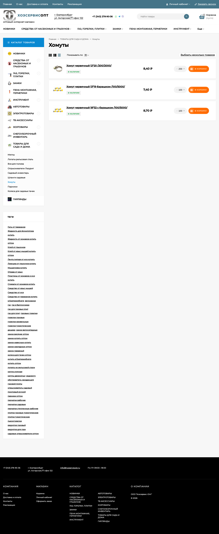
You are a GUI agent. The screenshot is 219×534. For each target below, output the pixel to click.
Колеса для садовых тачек (21, 191)
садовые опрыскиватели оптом (23, 433)
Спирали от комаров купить (21, 284)
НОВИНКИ (75, 493)
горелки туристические (19, 326)
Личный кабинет (44, 497)
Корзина (40, 493)
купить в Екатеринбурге (19, 359)
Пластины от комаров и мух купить (21, 278)
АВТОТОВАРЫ (105, 493)
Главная (7, 4)
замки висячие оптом (18, 334)
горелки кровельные (18, 321)
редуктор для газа (17, 429)
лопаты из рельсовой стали (21, 367)
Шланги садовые (16, 177)
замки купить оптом (17, 338)
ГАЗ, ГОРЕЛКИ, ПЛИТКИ (81, 506)
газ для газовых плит (18, 309)
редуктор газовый (17, 425)
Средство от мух (16, 292)
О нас (19, 4)
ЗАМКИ (73, 510)
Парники (12, 186)
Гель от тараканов (16, 227)
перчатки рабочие (17, 400)
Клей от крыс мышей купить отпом (22, 253)
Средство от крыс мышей (20, 288)
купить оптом (14, 363)
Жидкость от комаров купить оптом (22, 241)
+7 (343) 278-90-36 (102, 16)
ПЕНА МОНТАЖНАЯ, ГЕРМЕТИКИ (80, 514)
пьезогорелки (15, 421)
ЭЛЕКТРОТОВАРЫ (107, 497)
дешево (11, 330)
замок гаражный (16, 351)
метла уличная (15, 372)
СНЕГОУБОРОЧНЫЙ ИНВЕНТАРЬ (108, 510)
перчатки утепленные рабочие (23, 408)
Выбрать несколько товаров (198, 54)
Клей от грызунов (16, 247)
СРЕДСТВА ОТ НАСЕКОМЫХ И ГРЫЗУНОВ (77, 499)
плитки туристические (19, 417)
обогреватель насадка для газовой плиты (21, 382)
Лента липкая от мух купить (21, 259)
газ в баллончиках (20, 305)
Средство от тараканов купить (22, 296)
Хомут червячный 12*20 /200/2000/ (88, 65)
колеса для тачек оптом (19, 355)
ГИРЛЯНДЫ (104, 521)
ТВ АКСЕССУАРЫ (106, 501)
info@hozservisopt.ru (70, 468)
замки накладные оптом (20, 347)
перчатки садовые (17, 404)
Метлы (11, 154)
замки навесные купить (19, 342)
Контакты (57, 4)
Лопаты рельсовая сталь (20, 159)
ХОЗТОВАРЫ (104, 505)
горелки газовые (16, 317)
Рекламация (75, 4)
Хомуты (11, 182)
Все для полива (16, 164)
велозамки (30, 301)
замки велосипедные (26, 330)
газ (9, 305)
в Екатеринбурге (16, 301)
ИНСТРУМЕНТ (76, 520)
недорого (31, 376)
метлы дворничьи (16, 376)
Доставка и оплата (37, 4)
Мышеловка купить (17, 268)
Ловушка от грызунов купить (22, 263)
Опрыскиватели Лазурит (21, 168)
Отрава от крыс (15, 272)
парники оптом (15, 396)
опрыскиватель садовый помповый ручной (20, 390)
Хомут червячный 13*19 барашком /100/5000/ (95, 86)
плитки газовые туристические (23, 413)
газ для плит (14, 313)
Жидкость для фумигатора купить (21, 233)
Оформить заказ (44, 501)
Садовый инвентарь (18, 173)
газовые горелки (29, 313)
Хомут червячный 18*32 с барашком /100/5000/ (96, 107)
